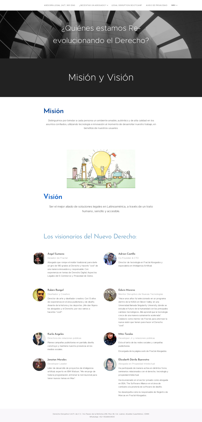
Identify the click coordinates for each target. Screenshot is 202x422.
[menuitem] (68, 5)
